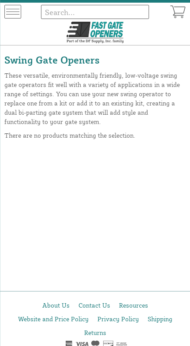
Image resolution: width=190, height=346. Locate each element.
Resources (133, 305)
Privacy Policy (118, 319)
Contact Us (94, 305)
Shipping (160, 319)
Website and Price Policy (53, 319)
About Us (56, 305)
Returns (95, 332)
